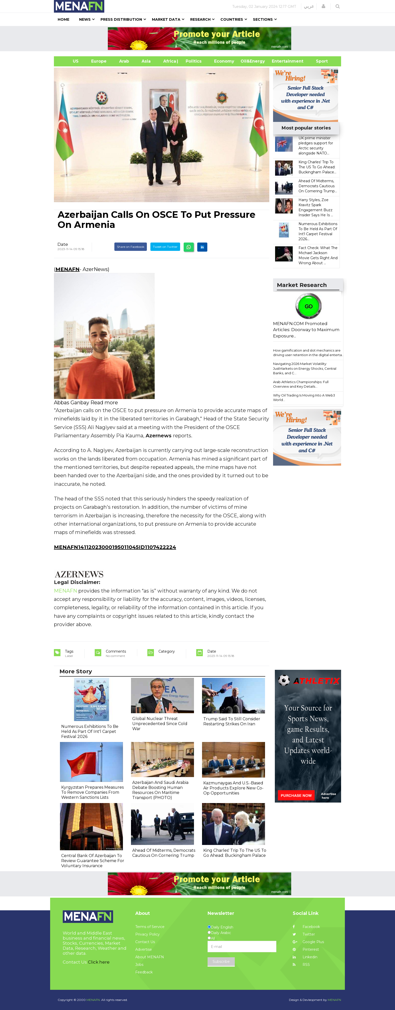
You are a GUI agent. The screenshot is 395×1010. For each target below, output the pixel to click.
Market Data (166, 19)
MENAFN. (93, 1000)
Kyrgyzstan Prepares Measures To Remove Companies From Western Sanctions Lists (92, 792)
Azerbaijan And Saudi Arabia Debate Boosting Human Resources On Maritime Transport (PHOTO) (160, 790)
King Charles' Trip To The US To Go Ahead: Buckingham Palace (234, 853)
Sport (319, 61)
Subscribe (221, 961)
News (85, 19)
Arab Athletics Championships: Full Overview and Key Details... (300, 384)
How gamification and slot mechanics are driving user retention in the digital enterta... (308, 352)
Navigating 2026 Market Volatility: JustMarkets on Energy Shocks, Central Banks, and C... (304, 368)
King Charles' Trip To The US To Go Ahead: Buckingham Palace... (317, 167)
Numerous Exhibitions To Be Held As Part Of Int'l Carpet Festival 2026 (89, 731)
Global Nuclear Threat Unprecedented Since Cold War (159, 723)
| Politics (192, 61)
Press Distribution (121, 19)
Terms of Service (149, 926)
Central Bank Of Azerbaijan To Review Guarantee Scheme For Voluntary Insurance (92, 860)
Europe (99, 61)
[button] (323, 6)
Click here (99, 962)
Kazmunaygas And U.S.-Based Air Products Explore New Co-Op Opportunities (233, 788)
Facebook (306, 926)
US (69, 61)
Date (62, 244)
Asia (146, 61)
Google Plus (308, 942)
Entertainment (280, 61)
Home (63, 19)
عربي (309, 6)
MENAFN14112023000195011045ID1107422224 (115, 547)
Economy (224, 61)
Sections (263, 19)
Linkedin (305, 957)
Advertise (143, 949)
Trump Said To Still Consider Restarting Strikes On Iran (231, 721)
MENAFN (67, 269)
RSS (301, 964)
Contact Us (145, 942)
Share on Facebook (130, 247)
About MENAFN (149, 957)
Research (200, 19)
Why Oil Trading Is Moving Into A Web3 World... (304, 397)
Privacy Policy (147, 934)
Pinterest (306, 949)
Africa (169, 61)
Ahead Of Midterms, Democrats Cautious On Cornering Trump (163, 853)
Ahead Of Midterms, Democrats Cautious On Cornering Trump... (318, 186)
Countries (231, 19)
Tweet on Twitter (165, 247)
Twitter (304, 934)
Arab (124, 61)
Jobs (139, 964)
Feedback (144, 972)
